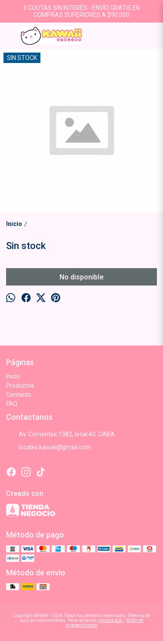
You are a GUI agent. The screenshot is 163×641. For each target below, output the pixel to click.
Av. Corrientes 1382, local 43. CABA (60, 434)
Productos (20, 385)
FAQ (11, 403)
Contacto (18, 394)
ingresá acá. (111, 620)
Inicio (13, 376)
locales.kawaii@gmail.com (48, 447)
